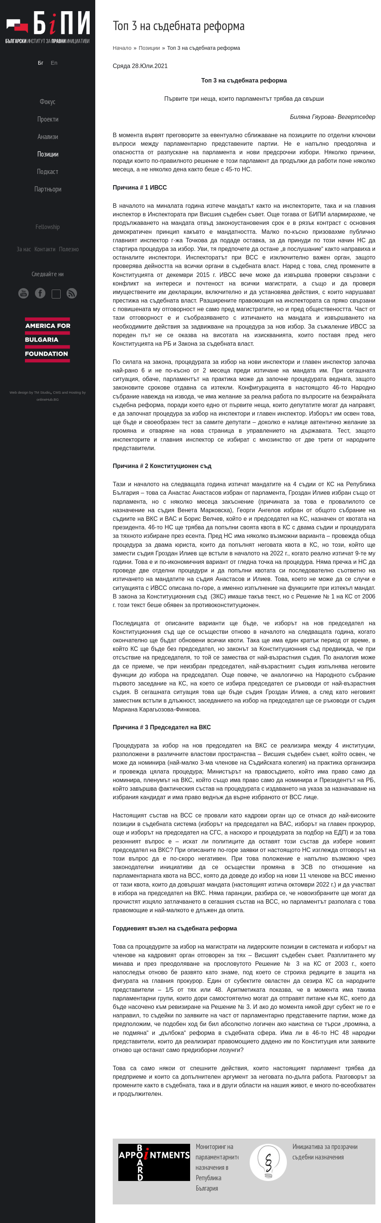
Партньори (47, 188)
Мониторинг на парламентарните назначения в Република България (218, 1167)
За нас (24, 249)
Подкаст (47, 171)
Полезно (69, 249)
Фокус (47, 101)
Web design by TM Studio (30, 392)
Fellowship (48, 226)
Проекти (47, 118)
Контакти (45, 249)
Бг (41, 63)
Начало (122, 48)
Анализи (48, 136)
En (54, 63)
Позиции (149, 48)
